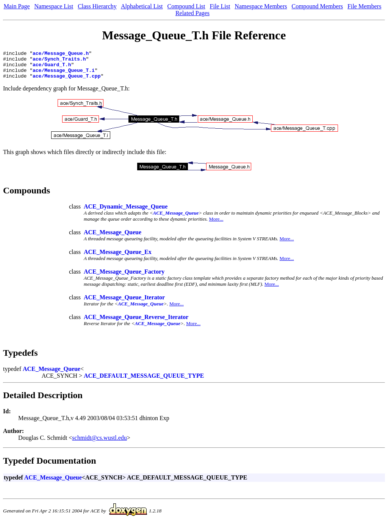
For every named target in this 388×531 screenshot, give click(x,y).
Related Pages (192, 13)
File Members (364, 6)
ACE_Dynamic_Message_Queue (125, 212)
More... (216, 224)
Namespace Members (261, 6)
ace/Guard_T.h (52, 67)
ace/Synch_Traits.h (59, 61)
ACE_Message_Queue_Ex (118, 257)
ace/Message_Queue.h (61, 54)
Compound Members (317, 6)
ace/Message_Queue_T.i (64, 74)
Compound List (186, 6)
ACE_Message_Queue (176, 218)
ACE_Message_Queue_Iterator (124, 303)
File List (220, 6)
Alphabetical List (142, 6)
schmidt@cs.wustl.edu (99, 443)
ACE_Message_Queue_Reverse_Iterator (136, 322)
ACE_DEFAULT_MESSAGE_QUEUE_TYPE (144, 381)
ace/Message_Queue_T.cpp (66, 81)
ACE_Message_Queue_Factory (124, 277)
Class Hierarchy (97, 6)
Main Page (17, 6)
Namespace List (54, 6)
